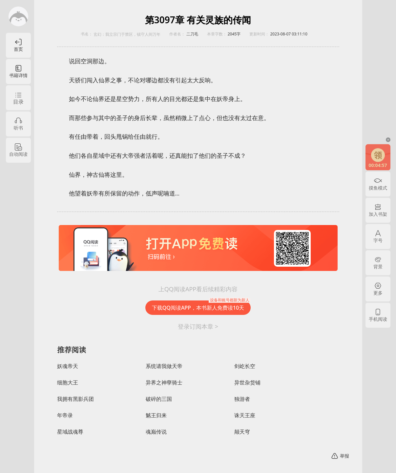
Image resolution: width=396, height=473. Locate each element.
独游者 (242, 399)
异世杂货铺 (247, 383)
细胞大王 (67, 383)
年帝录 (65, 415)
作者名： (177, 34)
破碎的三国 (159, 399)
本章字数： (217, 34)
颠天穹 (242, 432)
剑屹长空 (244, 366)
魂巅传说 (156, 432)
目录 (18, 101)
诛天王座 (244, 415)
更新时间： (259, 34)
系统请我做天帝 (164, 366)
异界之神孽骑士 (164, 383)
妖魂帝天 (67, 366)
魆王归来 (156, 415)
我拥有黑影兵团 (75, 399)
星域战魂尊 (70, 432)
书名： (87, 34)
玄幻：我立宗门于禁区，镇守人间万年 (127, 34)
